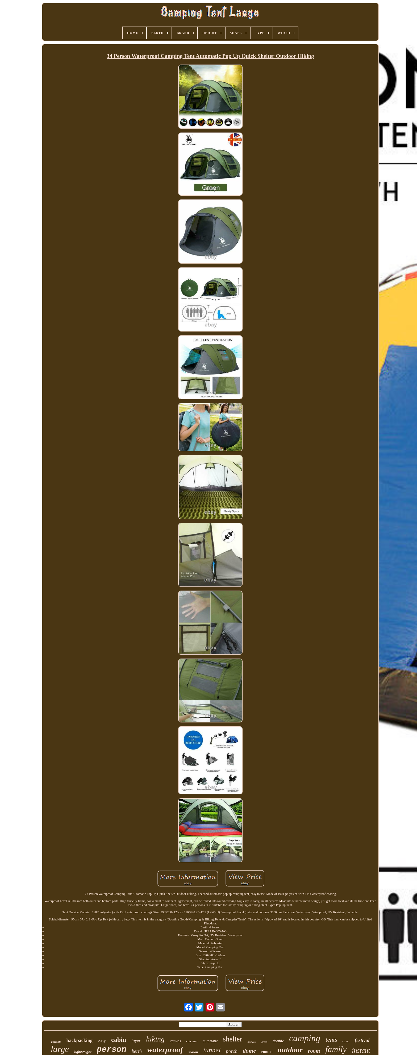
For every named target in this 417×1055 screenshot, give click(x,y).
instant (361, 1050)
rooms (266, 1051)
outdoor (290, 1049)
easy (102, 1040)
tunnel (211, 1050)
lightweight (82, 1052)
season (193, 1052)
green (264, 1041)
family (336, 1049)
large (60, 1049)
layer (136, 1040)
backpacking (79, 1040)
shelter (232, 1039)
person (112, 1049)
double (278, 1041)
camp (346, 1041)
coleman (192, 1041)
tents (331, 1039)
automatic (210, 1041)
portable (56, 1041)
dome (249, 1050)
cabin (118, 1039)
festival (362, 1040)
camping (304, 1038)
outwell (252, 1041)
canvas (175, 1041)
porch (231, 1051)
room (314, 1051)
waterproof (165, 1049)
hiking (155, 1039)
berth (137, 1051)
